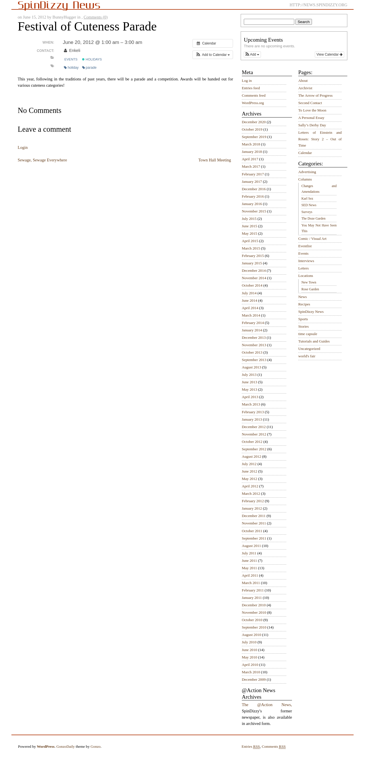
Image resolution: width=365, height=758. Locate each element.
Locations (305, 275)
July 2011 (249, 553)
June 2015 (249, 226)
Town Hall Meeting (214, 160)
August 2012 (251, 456)
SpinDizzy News (311, 311)
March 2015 (251, 248)
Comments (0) (96, 17)
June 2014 (249, 300)
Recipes (304, 304)
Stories (303, 326)
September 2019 (254, 137)
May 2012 (249, 479)
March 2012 (251, 493)
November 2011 (254, 523)
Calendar (305, 153)
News (302, 297)
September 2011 (254, 538)
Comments (274, 746)
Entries (251, 746)
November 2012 (254, 434)
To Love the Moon (312, 110)
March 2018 (251, 144)
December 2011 (253, 516)
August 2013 (251, 367)
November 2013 (254, 345)
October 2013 (252, 352)
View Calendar (329, 54)
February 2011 (253, 590)
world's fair (306, 356)
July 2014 (249, 293)
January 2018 (252, 151)
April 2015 (250, 241)
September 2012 (254, 449)
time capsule (307, 334)
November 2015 (254, 211)
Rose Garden (310, 289)
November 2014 (254, 278)
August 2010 (251, 635)
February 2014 (253, 323)
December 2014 (254, 270)
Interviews (306, 261)
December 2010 (254, 605)
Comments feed (253, 95)
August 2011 (251, 546)
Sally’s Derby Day (312, 125)
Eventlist (305, 246)
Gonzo (96, 746)
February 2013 (253, 412)
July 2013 (249, 374)
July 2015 (249, 218)
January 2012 (252, 508)
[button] (213, 55)
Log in (247, 80)
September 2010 (254, 627)
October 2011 (252, 531)
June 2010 (249, 650)
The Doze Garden (313, 218)
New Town (308, 282)
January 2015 (252, 263)
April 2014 (250, 308)
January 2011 (252, 597)
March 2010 (251, 672)
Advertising (307, 172)
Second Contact (310, 103)
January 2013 (252, 419)
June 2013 (249, 382)
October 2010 (252, 620)
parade (89, 68)
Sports (303, 319)
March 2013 (251, 404)
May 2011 (249, 568)
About (303, 80)
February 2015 (253, 256)
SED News (308, 205)
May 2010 (249, 657)
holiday (71, 68)
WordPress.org (253, 103)
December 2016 (254, 189)
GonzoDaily (65, 746)
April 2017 (250, 159)
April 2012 (250, 486)
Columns (305, 179)
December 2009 (254, 679)
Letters (303, 268)
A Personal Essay (311, 117)
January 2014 (252, 330)
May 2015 (249, 233)
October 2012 (252, 441)
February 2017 (253, 174)
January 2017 (252, 181)
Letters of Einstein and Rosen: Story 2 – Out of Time (320, 138)
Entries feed (251, 88)
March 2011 (251, 583)
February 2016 (253, 196)
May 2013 (249, 389)
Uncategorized (309, 348)
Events (71, 59)
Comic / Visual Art (312, 238)
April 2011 (250, 575)
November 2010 (254, 612)
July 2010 (249, 642)
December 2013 (254, 337)
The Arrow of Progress (315, 95)
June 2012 (249, 471)
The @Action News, (267, 704)
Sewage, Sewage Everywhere (42, 160)
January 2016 (252, 204)
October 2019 (252, 129)
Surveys (306, 212)
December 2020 (254, 122)
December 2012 (254, 427)
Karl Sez (307, 198)
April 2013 (250, 397)
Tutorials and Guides (314, 341)
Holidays (92, 59)
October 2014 (252, 285)
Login (23, 147)
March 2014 (251, 315)
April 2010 (250, 664)
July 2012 (249, 464)
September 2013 (254, 360)
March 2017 (251, 166)
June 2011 (249, 560)
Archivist (305, 88)
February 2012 (253, 501)
